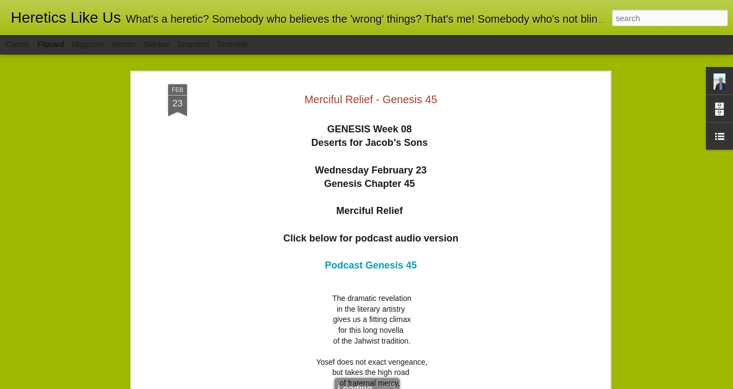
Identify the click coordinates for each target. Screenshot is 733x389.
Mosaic (124, 44)
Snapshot (193, 44)
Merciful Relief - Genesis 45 (370, 99)
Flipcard (50, 44)
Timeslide (233, 44)
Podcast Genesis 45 (371, 265)
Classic (17, 44)
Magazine (88, 44)
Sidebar (157, 44)
